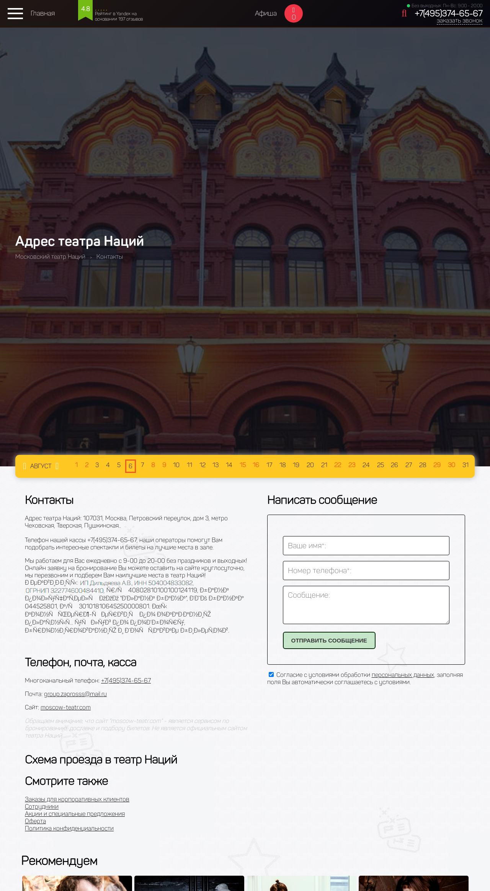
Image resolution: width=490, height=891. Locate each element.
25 (380, 465)
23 (351, 465)
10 (176, 465)
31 (465, 465)
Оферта (35, 821)
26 (394, 465)
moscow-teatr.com (66, 707)
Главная (43, 13)
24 (366, 465)
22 (337, 465)
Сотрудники (42, 806)
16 (256, 465)
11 (189, 465)
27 (408, 465)
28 (422, 465)
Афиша (266, 13)
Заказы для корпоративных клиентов (77, 799)
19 (296, 465)
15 (243, 465)
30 (451, 465)
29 (437, 465)
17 (269, 465)
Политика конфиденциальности (69, 828)
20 (310, 465)
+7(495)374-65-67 (448, 13)
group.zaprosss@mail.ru (75, 694)
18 (282, 465)
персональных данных (403, 674)
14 (229, 465)
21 (324, 465)
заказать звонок (459, 20)
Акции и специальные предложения (75, 813)
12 (202, 465)
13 (215, 465)
